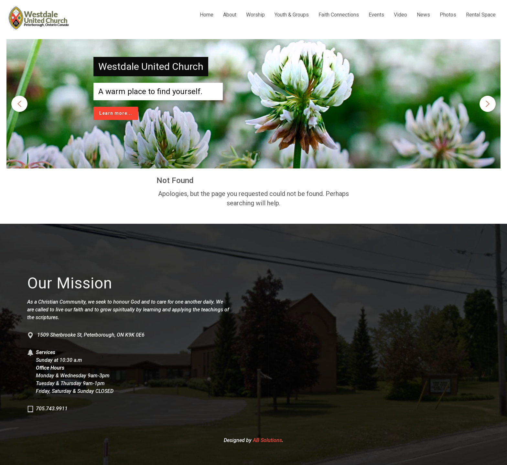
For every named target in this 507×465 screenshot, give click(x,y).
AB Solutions (267, 440)
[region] (253, 103)
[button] (19, 104)
